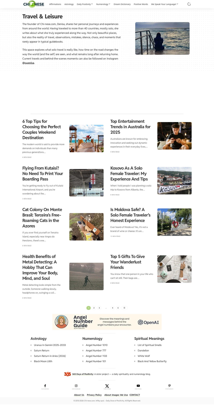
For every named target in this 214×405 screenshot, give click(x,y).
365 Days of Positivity (82, 374)
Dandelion (143, 351)
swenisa (29, 63)
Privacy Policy (93, 395)
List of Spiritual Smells (150, 345)
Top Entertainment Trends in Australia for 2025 (130, 127)
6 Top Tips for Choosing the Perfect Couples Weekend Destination (41, 129)
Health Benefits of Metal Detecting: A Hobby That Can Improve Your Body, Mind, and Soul (40, 267)
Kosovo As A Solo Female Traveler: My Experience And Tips (129, 173)
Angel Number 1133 (96, 356)
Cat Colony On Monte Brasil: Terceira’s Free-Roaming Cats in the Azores (42, 218)
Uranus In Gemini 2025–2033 (50, 345)
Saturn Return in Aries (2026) (50, 356)
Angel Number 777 (96, 351)
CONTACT (136, 395)
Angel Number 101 (96, 362)
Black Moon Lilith (43, 362)
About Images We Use (116, 395)
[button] (189, 4)
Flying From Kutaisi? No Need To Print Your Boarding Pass (42, 173)
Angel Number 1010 (97, 345)
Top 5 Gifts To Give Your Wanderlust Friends (127, 262)
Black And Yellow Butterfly (152, 362)
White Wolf (144, 356)
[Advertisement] (107, 91)
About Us (77, 395)
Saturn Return (41, 351)
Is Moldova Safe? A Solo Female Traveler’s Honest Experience (130, 215)
